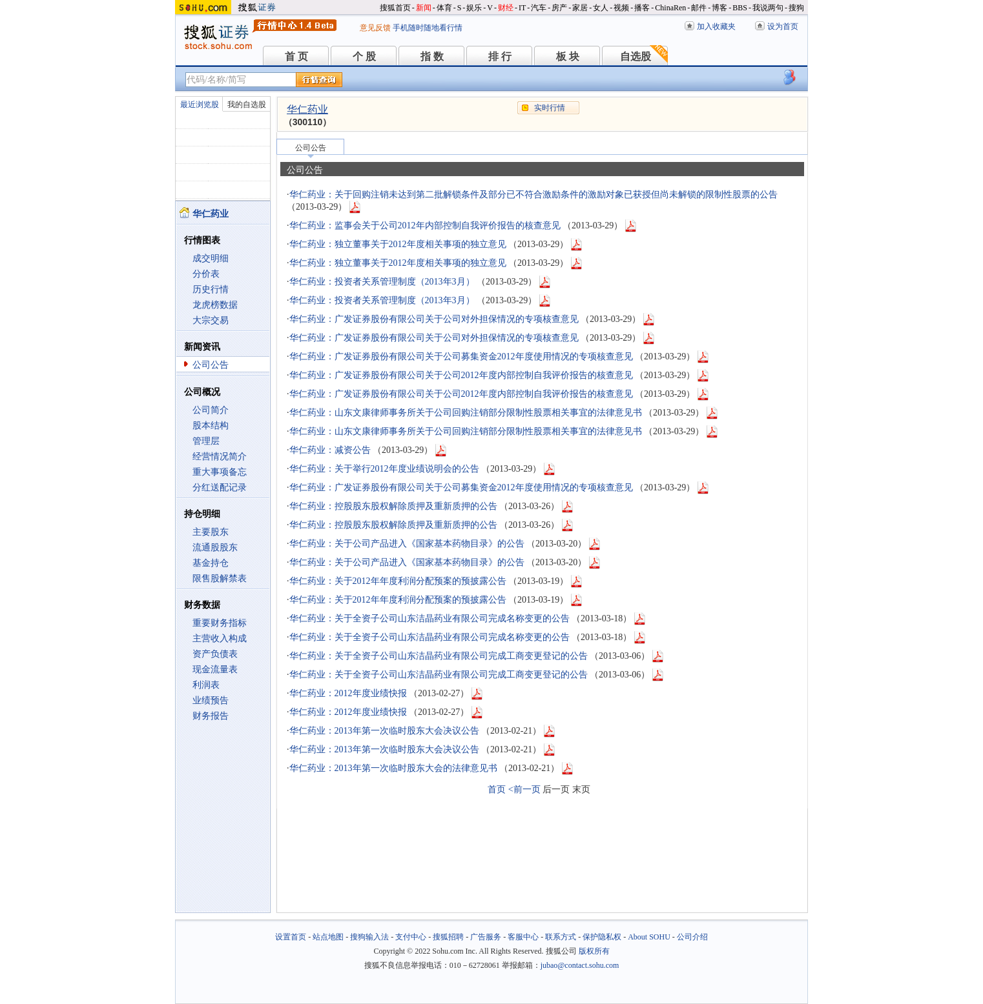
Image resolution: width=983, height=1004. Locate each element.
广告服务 (485, 936)
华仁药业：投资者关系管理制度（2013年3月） (382, 281)
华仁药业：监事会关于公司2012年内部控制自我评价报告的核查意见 (425, 225)
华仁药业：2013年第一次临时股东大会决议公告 (384, 731)
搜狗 (796, 7)
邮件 (699, 7)
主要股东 (210, 532)
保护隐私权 (602, 936)
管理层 (206, 441)
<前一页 (524, 789)
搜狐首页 (395, 7)
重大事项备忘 (219, 472)
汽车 (538, 7)
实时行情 (549, 107)
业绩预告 (210, 700)
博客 (719, 7)
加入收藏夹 (716, 26)
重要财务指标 (219, 623)
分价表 (206, 274)
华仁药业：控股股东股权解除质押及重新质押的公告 (393, 506)
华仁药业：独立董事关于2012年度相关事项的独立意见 (397, 244)
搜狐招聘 (448, 936)
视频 (621, 7)
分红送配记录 (219, 487)
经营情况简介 (219, 456)
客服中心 (523, 936)
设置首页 (290, 936)
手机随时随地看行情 (427, 27)
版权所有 (594, 951)
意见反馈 (375, 27)
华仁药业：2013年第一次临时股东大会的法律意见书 (393, 768)
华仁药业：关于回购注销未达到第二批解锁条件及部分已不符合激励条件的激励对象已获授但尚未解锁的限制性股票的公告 (533, 194)
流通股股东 (215, 547)
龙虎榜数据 (215, 305)
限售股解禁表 (219, 578)
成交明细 (210, 258)
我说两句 (767, 7)
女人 (600, 7)
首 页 (296, 56)
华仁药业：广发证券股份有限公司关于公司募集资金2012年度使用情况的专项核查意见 (461, 356)
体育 (444, 7)
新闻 (423, 7)
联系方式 (560, 936)
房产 (559, 7)
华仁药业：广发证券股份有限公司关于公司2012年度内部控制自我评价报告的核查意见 (461, 375)
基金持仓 (210, 563)
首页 (497, 789)
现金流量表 (215, 669)
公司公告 (210, 365)
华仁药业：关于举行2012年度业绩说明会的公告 (384, 469)
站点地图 (328, 936)
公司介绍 (692, 936)
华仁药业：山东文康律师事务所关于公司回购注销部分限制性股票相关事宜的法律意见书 (465, 412)
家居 (580, 7)
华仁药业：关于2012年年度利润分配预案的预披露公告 (397, 581)
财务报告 (210, 716)
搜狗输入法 (369, 936)
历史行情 (210, 289)
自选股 (635, 56)
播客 (642, 7)
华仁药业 (307, 109)
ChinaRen (670, 7)
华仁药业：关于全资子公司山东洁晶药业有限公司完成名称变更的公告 (429, 618)
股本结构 (210, 425)
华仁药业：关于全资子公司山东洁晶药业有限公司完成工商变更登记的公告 (438, 656)
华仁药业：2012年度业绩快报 (348, 693)
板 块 (567, 56)
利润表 (206, 685)
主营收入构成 (219, 638)
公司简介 (210, 410)
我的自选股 (246, 104)
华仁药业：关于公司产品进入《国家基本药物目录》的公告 (406, 543)
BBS (739, 7)
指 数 (432, 56)
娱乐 (474, 7)
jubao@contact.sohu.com (580, 965)
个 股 (364, 56)
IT (522, 7)
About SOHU (649, 936)
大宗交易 (210, 320)
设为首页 (782, 26)
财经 (505, 7)
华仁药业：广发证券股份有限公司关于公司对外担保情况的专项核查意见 (434, 319)
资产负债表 (215, 654)
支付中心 (410, 936)
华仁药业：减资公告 (330, 450)
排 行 (500, 56)
